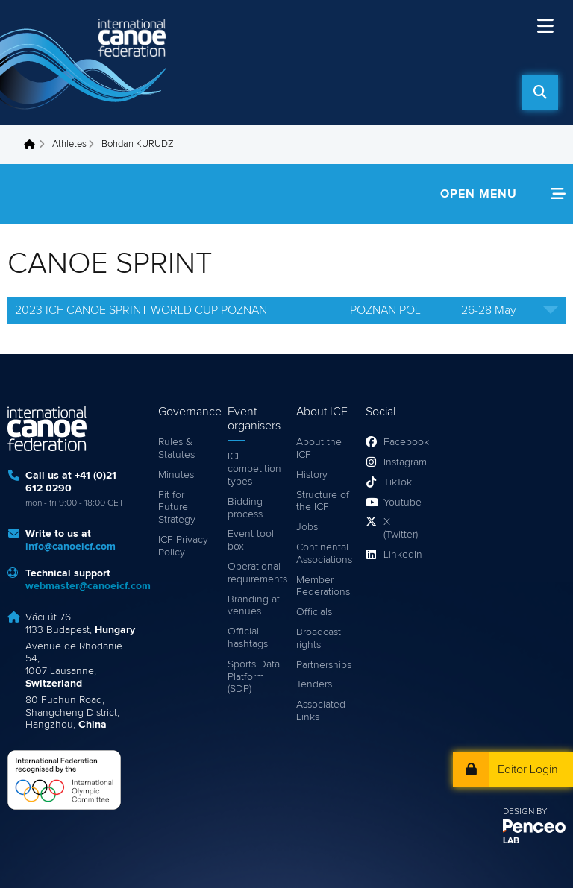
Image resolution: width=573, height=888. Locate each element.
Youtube (401, 502)
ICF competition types (254, 469)
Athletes (69, 144)
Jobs (307, 527)
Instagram (401, 462)
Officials (314, 612)
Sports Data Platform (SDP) (254, 677)
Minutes (176, 475)
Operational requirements (255, 573)
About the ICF (319, 448)
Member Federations (323, 586)
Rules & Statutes (176, 448)
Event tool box (251, 540)
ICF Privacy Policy (183, 546)
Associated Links (320, 710)
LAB (511, 841)
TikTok (397, 482)
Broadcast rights (318, 638)
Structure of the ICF (322, 501)
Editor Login (528, 769)
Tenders (314, 684)
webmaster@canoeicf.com (88, 586)
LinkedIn (401, 555)
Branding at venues (254, 605)
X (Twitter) (400, 528)
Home (33, 145)
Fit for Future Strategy (176, 508)
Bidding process (245, 508)
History (312, 475)
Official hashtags (248, 637)
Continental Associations (323, 553)
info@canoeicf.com (70, 546)
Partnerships (323, 665)
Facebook (401, 442)
